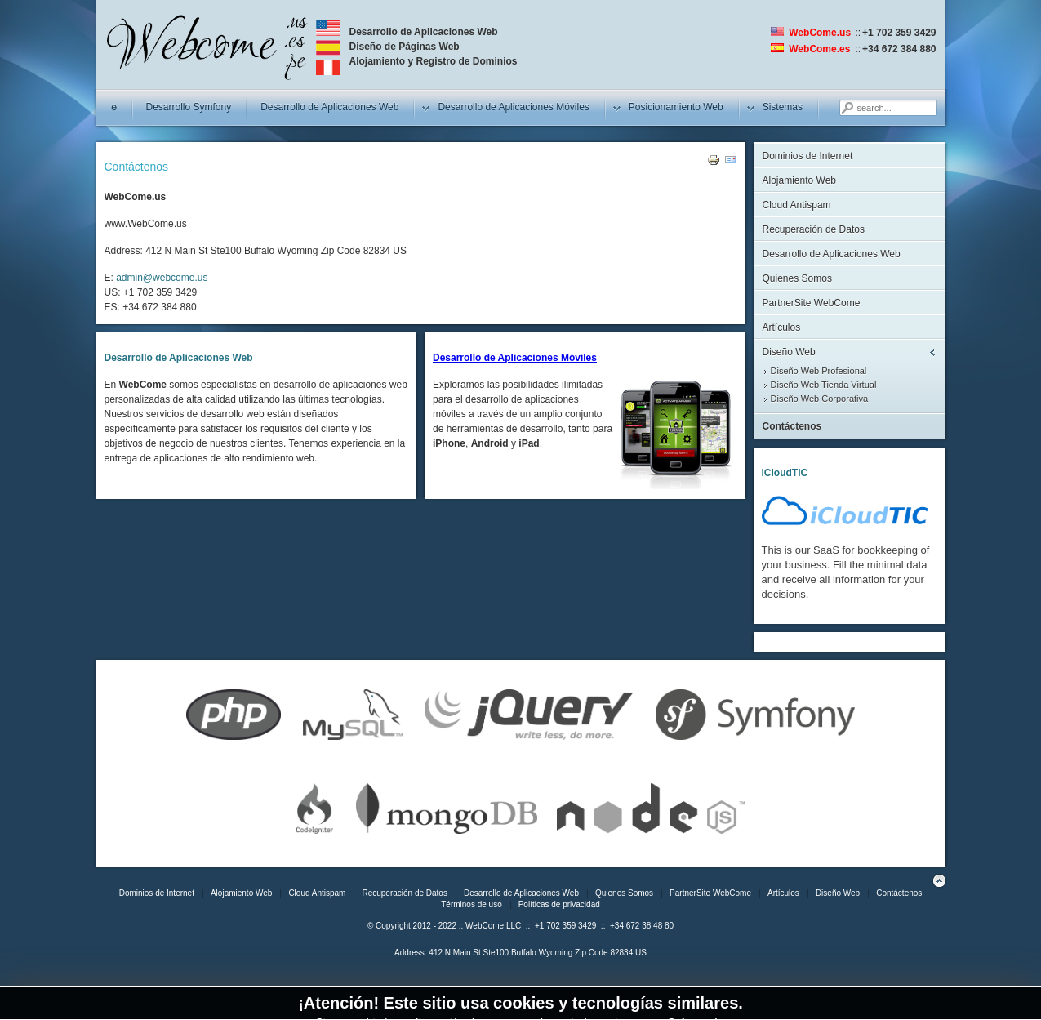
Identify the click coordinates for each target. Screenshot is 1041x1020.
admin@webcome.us (161, 277)
